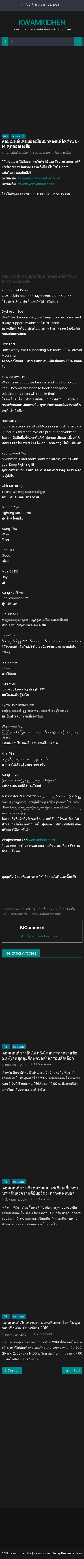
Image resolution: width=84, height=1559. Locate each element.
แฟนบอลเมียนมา (51, 914)
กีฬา (5, 136)
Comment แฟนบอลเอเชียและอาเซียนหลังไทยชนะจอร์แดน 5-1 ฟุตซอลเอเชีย (15, 1370)
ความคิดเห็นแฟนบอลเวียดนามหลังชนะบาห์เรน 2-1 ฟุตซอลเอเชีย (74, 1370)
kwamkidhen (42, 22)
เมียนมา (33, 914)
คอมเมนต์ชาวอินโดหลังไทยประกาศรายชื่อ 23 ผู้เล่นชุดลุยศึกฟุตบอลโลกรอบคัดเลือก (39, 1055)
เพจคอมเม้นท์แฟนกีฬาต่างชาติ (39, 178)
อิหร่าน (22, 914)
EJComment (42, 153)
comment (23, 909)
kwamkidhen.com (41, 840)
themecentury (71, 1553)
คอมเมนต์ (18, 136)
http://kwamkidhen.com (39, 936)
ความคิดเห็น (39, 909)
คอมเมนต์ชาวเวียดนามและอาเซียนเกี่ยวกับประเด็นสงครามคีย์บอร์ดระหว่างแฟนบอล (40, 1190)
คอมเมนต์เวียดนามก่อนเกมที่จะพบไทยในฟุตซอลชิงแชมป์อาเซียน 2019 (41, 1325)
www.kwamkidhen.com (36, 184)
